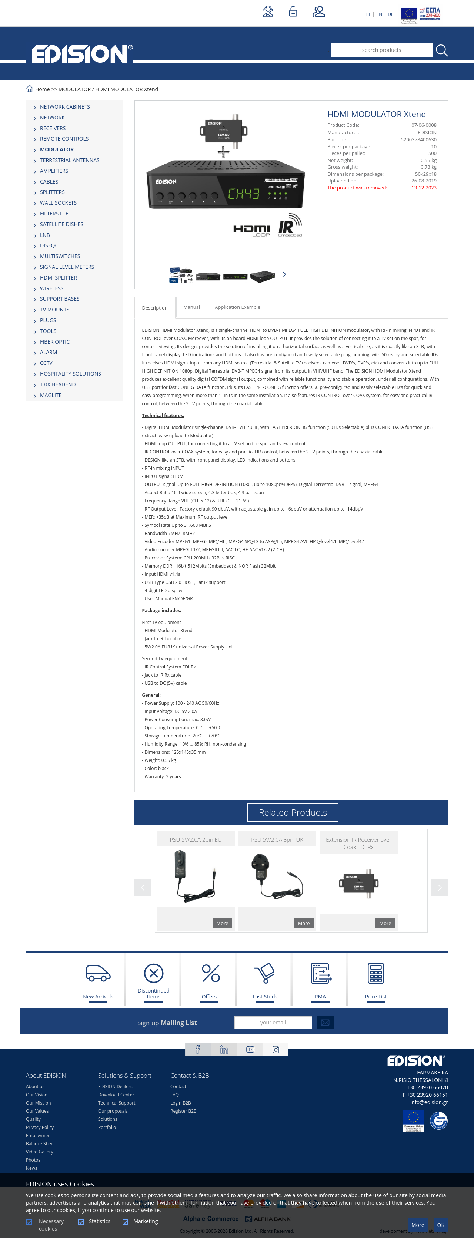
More (417, 1224)
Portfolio (107, 1127)
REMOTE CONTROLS (64, 138)
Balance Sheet (40, 1143)
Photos (33, 1160)
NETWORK (52, 117)
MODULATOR (75, 89)
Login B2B (180, 1103)
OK (440, 1224)
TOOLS (48, 330)
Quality (33, 1119)
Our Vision (36, 1095)
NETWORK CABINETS (65, 106)
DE (390, 14)
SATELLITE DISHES (61, 224)
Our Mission (38, 1103)
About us (35, 1086)
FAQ (174, 1095)
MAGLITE (50, 395)
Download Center (116, 1095)
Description (155, 307)
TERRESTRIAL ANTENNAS (70, 160)
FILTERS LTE (54, 213)
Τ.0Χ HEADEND (58, 384)
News (31, 1168)
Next (284, 275)
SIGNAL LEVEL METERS (67, 266)
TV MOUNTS (54, 309)
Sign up (167, 1023)
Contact (178, 1086)
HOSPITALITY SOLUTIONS (70, 373)
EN (380, 14)
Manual (191, 307)
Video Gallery (39, 1152)
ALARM (48, 352)
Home (42, 89)
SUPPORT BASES (60, 298)
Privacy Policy (40, 1127)
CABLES (49, 181)
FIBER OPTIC (55, 341)
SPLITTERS (52, 191)
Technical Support (116, 1103)
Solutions (107, 1119)
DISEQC (49, 245)
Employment (39, 1135)
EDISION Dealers (115, 1086)
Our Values (37, 1111)
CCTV (46, 362)
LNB (45, 234)
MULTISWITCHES (60, 256)
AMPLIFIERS (54, 170)
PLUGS (48, 320)
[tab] (74, 106)
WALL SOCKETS (58, 202)
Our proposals (113, 1111)
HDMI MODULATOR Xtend (127, 89)
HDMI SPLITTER (58, 277)
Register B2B (183, 1111)
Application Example (237, 307)
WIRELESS (52, 288)
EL (368, 14)
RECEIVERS (53, 128)
